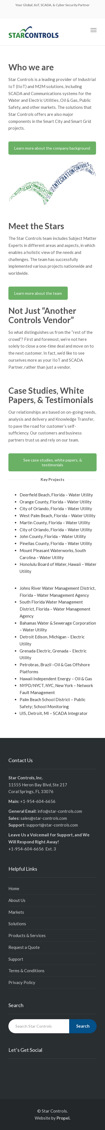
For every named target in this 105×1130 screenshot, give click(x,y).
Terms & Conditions (26, 970)
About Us (16, 900)
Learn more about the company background (52, 148)
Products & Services (27, 935)
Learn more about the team (38, 293)
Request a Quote (24, 947)
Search (83, 1025)
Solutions (17, 923)
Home (13, 888)
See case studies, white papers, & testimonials (52, 462)
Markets (16, 912)
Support (15, 959)
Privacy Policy (21, 982)
